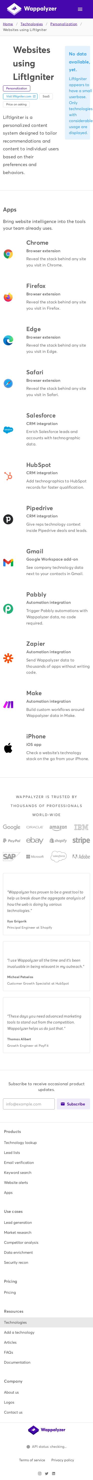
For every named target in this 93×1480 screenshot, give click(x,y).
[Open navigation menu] (80, 9)
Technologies (32, 24)
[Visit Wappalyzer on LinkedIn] (53, 1473)
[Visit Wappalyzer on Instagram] (39, 1473)
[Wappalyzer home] (32, 9)
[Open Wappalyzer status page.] (47, 1446)
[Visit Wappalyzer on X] (46, 1473)
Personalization (63, 24)
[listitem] (46, 1143)
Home (8, 24)
